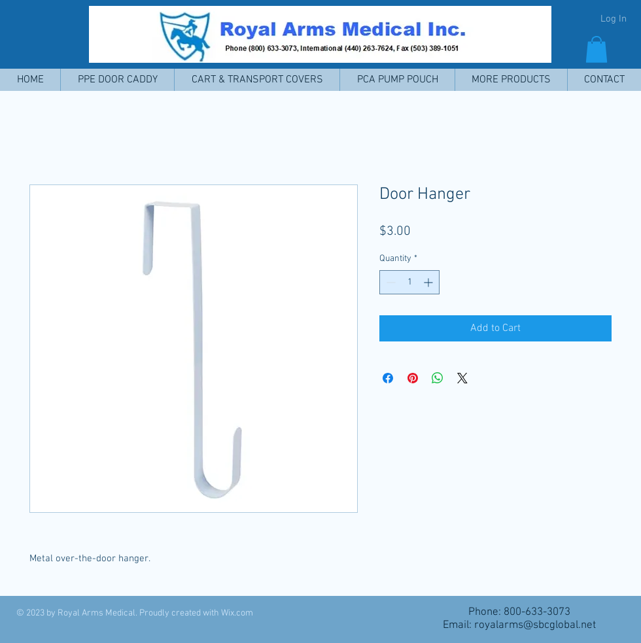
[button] (596, 49)
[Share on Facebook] (388, 378)
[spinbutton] (409, 282)
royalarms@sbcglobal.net (535, 625)
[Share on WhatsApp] (437, 378)
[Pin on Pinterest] (413, 378)
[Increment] (429, 282)
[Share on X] (462, 378)
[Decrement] (389, 282)
